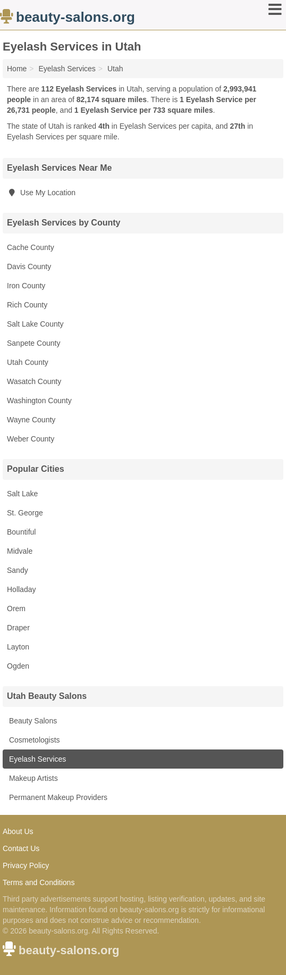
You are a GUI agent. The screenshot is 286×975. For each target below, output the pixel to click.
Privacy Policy (26, 865)
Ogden (18, 666)
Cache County (30, 247)
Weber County (30, 439)
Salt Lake (22, 493)
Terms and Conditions (38, 882)
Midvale (19, 551)
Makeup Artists (32, 778)
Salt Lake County (35, 324)
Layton (18, 647)
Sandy (17, 570)
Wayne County (31, 419)
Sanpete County (33, 343)
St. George (25, 513)
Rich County (27, 305)
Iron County (26, 285)
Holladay (21, 589)
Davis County (29, 266)
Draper (18, 627)
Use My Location (41, 192)
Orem (16, 608)
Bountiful (21, 532)
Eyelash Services (36, 759)
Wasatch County (34, 381)
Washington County (39, 400)
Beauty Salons (32, 720)
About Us (18, 831)
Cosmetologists (33, 740)
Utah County (27, 362)
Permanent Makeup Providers (57, 797)
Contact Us (21, 848)
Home (17, 68)
